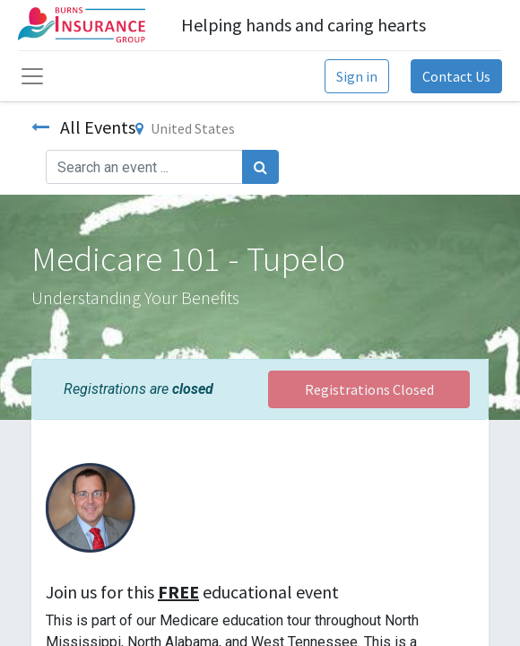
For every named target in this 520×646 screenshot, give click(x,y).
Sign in (356, 76)
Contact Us (456, 76)
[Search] (260, 167)
